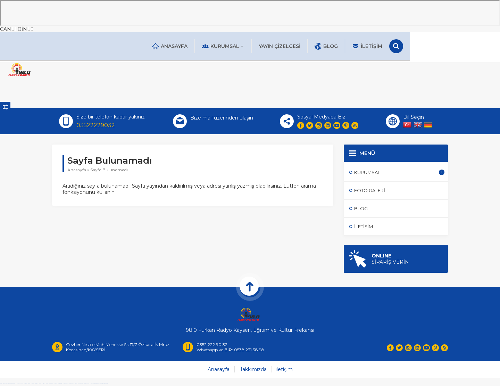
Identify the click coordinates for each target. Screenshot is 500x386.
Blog (371, 46)
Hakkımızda (252, 371)
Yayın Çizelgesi (324, 46)
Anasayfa (214, 46)
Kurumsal (268, 46)
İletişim (412, 46)
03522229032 (95, 126)
